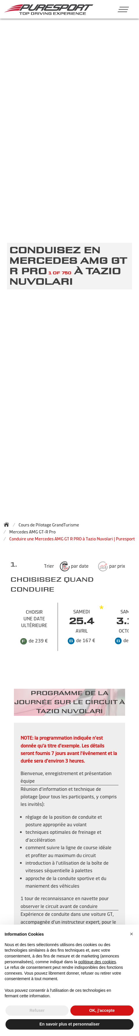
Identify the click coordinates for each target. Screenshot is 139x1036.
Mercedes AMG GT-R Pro (32, 532)
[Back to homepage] (8, 524)
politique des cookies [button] (97, 962)
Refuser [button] (37, 1010)
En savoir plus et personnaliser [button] (69, 1024)
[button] (121, 9)
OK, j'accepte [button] (102, 1010)
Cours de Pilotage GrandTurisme (49, 525)
